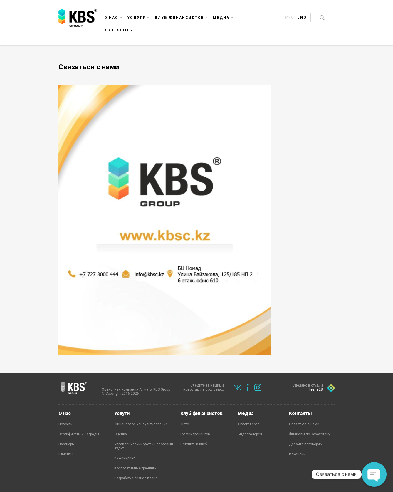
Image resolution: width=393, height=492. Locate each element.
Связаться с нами (304, 424)
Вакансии (297, 454)
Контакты (116, 30)
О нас (111, 18)
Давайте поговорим (306, 444)
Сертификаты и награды (78, 434)
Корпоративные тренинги (135, 468)
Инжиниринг (124, 458)
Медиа (221, 18)
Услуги (136, 18)
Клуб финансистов (179, 18)
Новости (65, 424)
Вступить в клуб (193, 444)
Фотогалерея (249, 424)
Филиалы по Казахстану (309, 434)
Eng (302, 17)
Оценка (120, 434)
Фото (184, 424)
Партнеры (66, 444)
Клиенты (65, 454)
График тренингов (195, 434)
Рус (289, 17)
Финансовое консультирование (141, 424)
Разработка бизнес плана (135, 478)
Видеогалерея (250, 434)
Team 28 (316, 389)
